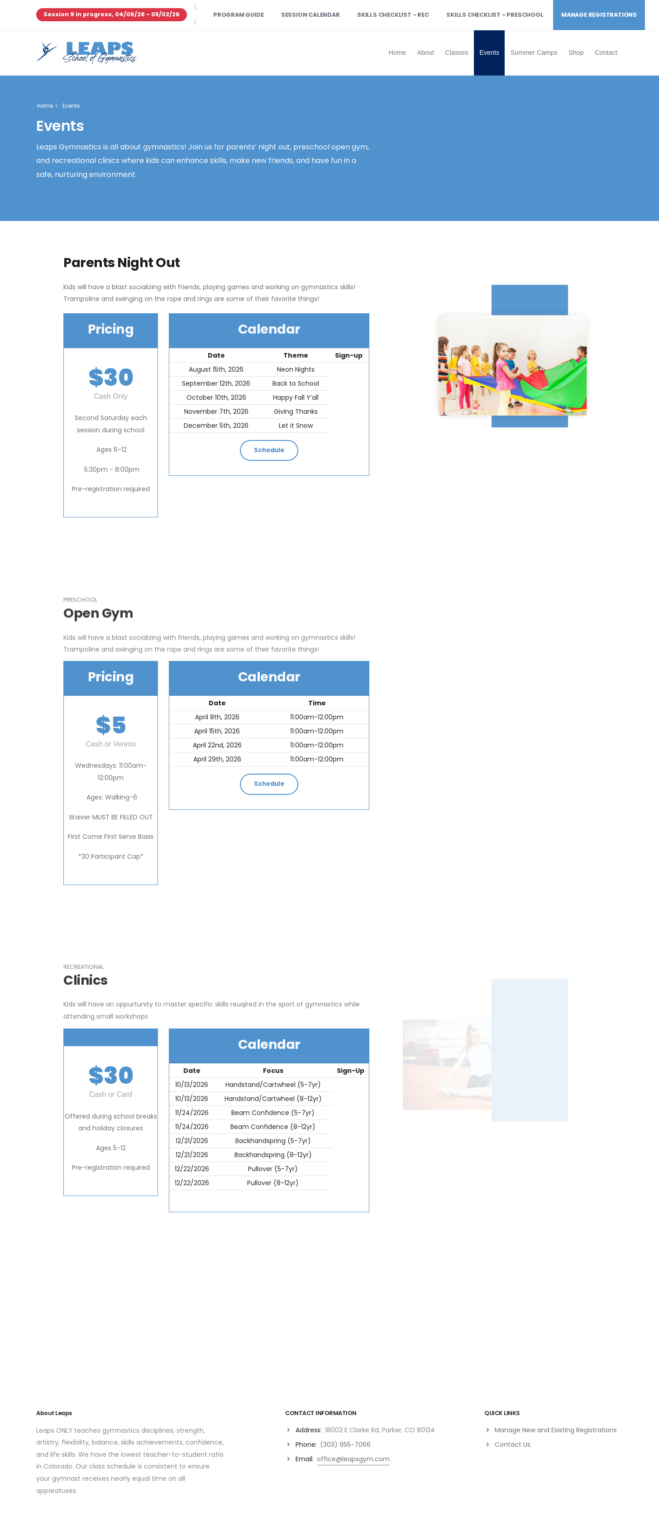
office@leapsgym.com (353, 1459)
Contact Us (512, 1444)
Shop (576, 52)
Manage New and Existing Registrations (556, 1430)
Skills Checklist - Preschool (494, 15)
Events (489, 52)
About (425, 52)
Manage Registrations (599, 15)
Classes (456, 52)
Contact (606, 52)
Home (397, 52)
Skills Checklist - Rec (393, 15)
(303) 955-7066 (345, 1444)
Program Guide (238, 15)
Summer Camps (534, 52)
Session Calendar (310, 15)
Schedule (269, 450)
